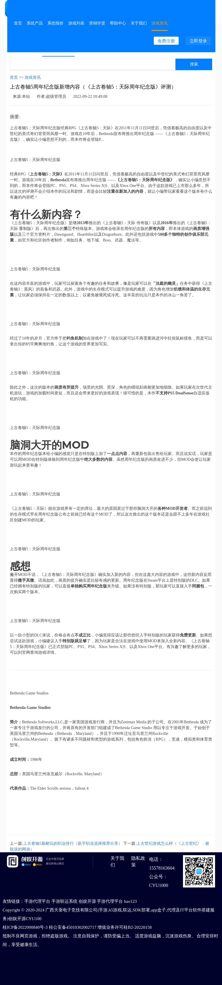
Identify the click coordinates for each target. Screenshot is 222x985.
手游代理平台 (37, 901)
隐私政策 (138, 861)
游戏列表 (76, 23)
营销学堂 (97, 23)
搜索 (194, 64)
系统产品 (35, 23)
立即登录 (198, 41)
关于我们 (139, 23)
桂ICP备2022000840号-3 (25, 927)
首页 (18, 23)
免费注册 (166, 41)
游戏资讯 (159, 23)
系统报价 (55, 23)
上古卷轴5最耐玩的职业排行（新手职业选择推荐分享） (72, 843)
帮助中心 (118, 23)
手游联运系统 (64, 901)
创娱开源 (87, 901)
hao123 (130, 901)
